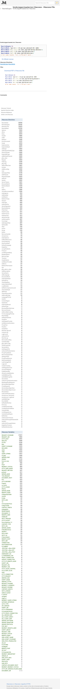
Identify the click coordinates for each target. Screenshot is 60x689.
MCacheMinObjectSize (12, 384)
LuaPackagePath (12, 362)
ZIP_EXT (12, 650)
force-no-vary (12, 461)
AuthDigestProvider (12, 321)
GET (12, 463)
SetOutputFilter (12, 173)
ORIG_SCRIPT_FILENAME (12, 639)
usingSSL (12, 596)
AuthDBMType (12, 399)
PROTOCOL (12, 661)
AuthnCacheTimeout (12, 417)
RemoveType (12, 256)
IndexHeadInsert (12, 304)
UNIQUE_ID (12, 656)
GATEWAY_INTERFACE (12, 602)
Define (12, 232)
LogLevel (12, 364)
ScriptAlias (12, 328)
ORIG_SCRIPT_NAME (12, 637)
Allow (12, 132)
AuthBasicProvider (12, 262)
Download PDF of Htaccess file (14, 71)
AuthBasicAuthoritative (12, 323)
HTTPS (12, 442)
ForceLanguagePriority (12, 314)
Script (12, 143)
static (12, 450)
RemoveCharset (12, 310)
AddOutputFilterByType (12, 150)
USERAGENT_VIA (12, 554)
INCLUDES (12, 448)
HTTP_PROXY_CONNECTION (12, 613)
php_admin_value (12, 269)
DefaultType (12, 306)
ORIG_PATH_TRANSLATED (12, 641)
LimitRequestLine (12, 412)
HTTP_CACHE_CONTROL (12, 568)
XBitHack (12, 291)
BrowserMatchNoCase (12, 308)
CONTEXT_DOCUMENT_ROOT (12, 665)
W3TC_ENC (12, 500)
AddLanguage (12, 275)
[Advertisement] (30, 24)
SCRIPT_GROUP (12, 630)
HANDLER (12, 517)
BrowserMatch (12, 184)
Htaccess (17, 684)
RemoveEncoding (12, 340)
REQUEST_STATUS (12, 633)
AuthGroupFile (12, 219)
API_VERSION (12, 606)
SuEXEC (12, 421)
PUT (12, 479)
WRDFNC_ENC (12, 578)
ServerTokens (12, 182)
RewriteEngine (6, 8)
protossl (12, 472)
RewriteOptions (12, 208)
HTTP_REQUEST (12, 576)
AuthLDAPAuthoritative (12, 393)
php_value (12, 158)
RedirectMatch (12, 186)
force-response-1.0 (12, 522)
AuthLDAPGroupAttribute (12, 423)
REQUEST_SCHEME (12, 587)
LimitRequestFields (12, 406)
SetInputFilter (12, 356)
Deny (12, 134)
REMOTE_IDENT (12, 635)
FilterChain (12, 210)
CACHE (12, 496)
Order (12, 137)
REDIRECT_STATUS (12, 466)
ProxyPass (12, 325)
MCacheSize (12, 392)
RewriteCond (12, 126)
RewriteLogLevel (12, 330)
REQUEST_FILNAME (12, 583)
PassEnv (12, 327)
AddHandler (12, 195)
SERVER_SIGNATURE (12, 622)
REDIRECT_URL (12, 567)
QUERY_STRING (12, 453)
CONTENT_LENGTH (12, 589)
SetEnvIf (12, 178)
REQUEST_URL (12, 565)
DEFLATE (12, 440)
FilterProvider (12, 212)
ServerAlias (12, 379)
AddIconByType (12, 295)
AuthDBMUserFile (12, 375)
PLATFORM (12, 645)
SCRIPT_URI (12, 607)
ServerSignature (12, 206)
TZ (12, 502)
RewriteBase (12, 128)
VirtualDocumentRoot (12, 191)
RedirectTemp (12, 199)
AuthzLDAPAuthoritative (12, 351)
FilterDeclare (12, 215)
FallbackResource (12, 239)
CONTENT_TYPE (12, 524)
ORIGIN (12, 459)
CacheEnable (12, 410)
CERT (12, 572)
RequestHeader (12, 176)
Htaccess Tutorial (6, 108)
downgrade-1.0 (12, 513)
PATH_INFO (12, 533)
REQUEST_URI (12, 437)
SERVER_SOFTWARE (12, 620)
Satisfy (12, 180)
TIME (12, 452)
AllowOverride (12, 217)
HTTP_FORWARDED (12, 609)
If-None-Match (12, 537)
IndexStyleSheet (12, 278)
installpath (12, 646)
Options (12, 130)
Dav (12, 267)
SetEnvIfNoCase (12, 165)
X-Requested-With (12, 494)
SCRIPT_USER (12, 659)
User (12, 171)
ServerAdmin (12, 347)
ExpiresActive (12, 145)
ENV (12, 444)
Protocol (12, 251)
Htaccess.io (10, 684)
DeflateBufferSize (12, 403)
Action (12, 228)
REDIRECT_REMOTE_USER (12, 628)
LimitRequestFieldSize (12, 408)
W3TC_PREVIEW (12, 518)
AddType (12, 149)
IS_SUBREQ (12, 546)
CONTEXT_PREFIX (12, 507)
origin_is (12, 598)
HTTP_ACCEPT (12, 520)
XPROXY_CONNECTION (12, 559)
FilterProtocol (12, 213)
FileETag (12, 162)
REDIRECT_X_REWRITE (12, 585)
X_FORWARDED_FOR (12, 555)
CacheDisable (12, 341)
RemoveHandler (12, 234)
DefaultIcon (12, 280)
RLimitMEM (12, 401)
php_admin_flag (12, 343)
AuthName (12, 197)
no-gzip (12, 455)
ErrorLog (12, 405)
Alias (12, 226)
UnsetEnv (12, 319)
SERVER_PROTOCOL (12, 624)
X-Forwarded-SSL (12, 652)
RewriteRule (11, 64)
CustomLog (12, 332)
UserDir (12, 299)
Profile (12, 498)
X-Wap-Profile (12, 505)
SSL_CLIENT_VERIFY (12, 617)
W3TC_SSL (12, 526)
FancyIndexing (12, 241)
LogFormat (12, 334)
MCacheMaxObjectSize (12, 388)
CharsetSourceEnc (12, 293)
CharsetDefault (12, 290)
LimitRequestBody (12, 252)
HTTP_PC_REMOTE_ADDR (12, 561)
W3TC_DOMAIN (12, 591)
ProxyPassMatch (12, 353)
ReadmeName (12, 254)
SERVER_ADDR (12, 474)
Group (12, 230)
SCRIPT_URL (12, 563)
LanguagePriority (12, 297)
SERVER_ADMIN (12, 528)
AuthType (12, 202)
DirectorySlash (12, 243)
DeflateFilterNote (12, 317)
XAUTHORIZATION (12, 544)
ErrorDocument (12, 141)
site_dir (12, 643)
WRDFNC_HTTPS (12, 581)
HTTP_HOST (12, 439)
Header (12, 136)
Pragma (12, 483)
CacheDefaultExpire (12, 414)
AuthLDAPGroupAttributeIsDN (12, 419)
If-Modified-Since (12, 530)
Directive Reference (6, 112)
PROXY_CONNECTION (12, 557)
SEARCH (12, 531)
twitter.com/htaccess (7, 114)
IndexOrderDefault (12, 284)
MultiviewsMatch (12, 360)
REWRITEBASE (12, 511)
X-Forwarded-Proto (12, 504)
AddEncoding (12, 169)
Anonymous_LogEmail (12, 397)
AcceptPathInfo (12, 249)
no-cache (12, 485)
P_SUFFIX (12, 594)
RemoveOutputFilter (12, 354)
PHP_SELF (12, 626)
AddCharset (12, 174)
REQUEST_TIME (12, 632)
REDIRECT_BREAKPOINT (12, 654)
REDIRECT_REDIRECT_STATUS (12, 667)
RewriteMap (12, 315)
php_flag (12, 163)
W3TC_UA (12, 535)
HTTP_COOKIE (12, 487)
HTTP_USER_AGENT (12, 468)
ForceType (12, 221)
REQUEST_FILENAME (12, 435)
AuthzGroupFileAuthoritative (12, 380)
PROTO (12, 489)
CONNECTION (12, 542)
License (10, 59)
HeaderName (12, 260)
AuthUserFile (12, 204)
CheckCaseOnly (12, 345)
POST (12, 465)
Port (12, 187)
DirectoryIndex (12, 152)
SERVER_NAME (12, 491)
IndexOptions (12, 238)
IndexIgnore (12, 193)
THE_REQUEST (12, 476)
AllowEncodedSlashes (12, 373)
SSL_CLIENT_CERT (12, 619)
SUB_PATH (12, 663)
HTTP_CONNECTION (12, 574)
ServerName (12, 273)
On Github (5, 59)
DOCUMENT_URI (11, 670)
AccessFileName (12, 369)
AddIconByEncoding (12, 312)
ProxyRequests (12, 386)
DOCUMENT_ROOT (12, 478)
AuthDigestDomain (12, 367)
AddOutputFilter (12, 223)
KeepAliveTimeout (12, 425)
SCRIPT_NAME (12, 580)
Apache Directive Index (7, 110)
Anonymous (12, 236)
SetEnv (12, 189)
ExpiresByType (12, 154)
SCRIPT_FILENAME (12, 446)
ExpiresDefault (12, 147)
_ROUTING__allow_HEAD (12, 548)
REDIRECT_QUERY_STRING (12, 600)
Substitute (12, 302)
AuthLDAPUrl (12, 336)
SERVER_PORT (12, 457)
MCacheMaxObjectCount (12, 390)
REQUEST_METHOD (12, 470)
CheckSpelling (12, 282)
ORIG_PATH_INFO (12, 657)
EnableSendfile (12, 371)
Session (12, 200)
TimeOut (12, 258)
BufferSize (12, 416)
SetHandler (12, 225)
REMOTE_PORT (12, 648)
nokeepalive (12, 509)
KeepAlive (12, 247)
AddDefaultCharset (12, 156)
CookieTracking (12, 366)
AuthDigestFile (12, 349)
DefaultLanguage (12, 245)
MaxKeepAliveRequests (12, 382)
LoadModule (12, 286)
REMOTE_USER (12, 515)
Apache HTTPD (25, 684)
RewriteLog (12, 338)
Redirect (12, 139)
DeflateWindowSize (12, 427)
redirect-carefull (12, 593)
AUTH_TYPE (12, 604)
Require (12, 160)
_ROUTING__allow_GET (12, 550)
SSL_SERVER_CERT (12, 615)
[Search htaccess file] (45, 3)
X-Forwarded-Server (12, 611)
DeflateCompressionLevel (12, 288)
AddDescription (12, 271)
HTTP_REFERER (12, 481)
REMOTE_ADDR (12, 492)
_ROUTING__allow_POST (12, 552)
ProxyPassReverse (12, 358)
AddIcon (12, 264)
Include (12, 167)
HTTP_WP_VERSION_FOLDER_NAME (12, 669)
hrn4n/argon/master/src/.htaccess (24, 8)
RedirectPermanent (12, 265)
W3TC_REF (12, 541)
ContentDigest (12, 301)
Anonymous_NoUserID (12, 395)
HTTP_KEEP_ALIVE (12, 570)
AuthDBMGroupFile (12, 377)
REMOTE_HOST (12, 539)
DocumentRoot (12, 277)
